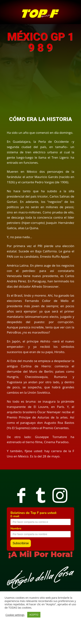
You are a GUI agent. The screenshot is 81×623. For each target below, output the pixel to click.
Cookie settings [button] (15, 614)
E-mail (14, 516)
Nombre (15, 528)
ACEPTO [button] (33, 614)
